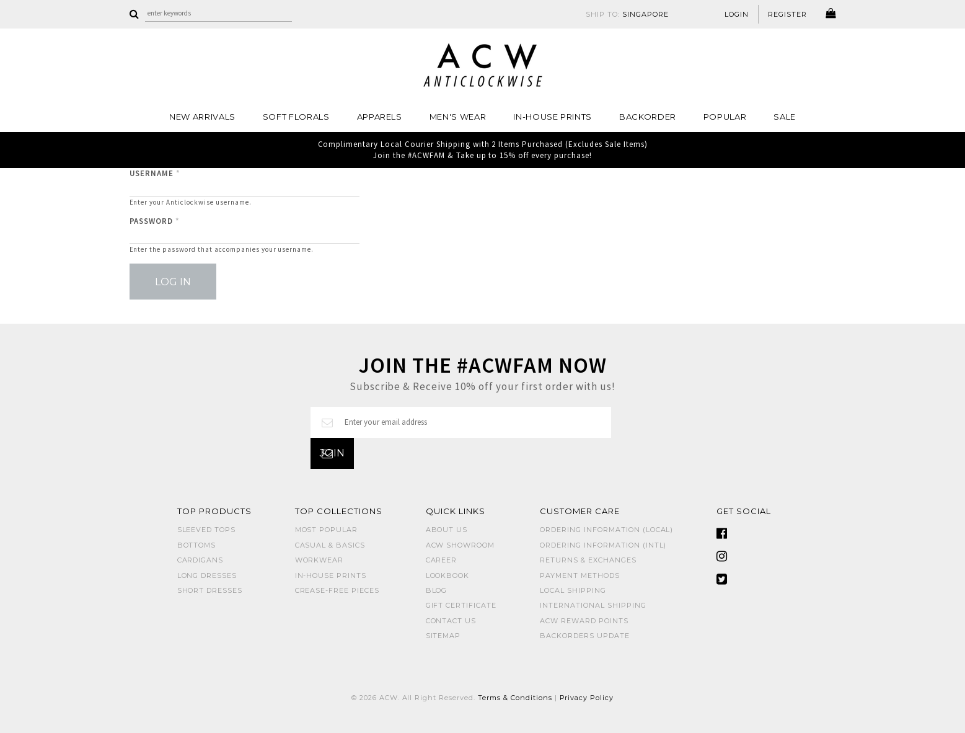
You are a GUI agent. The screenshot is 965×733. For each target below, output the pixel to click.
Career (441, 560)
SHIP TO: (627, 14)
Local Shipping (573, 590)
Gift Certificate (461, 605)
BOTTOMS (196, 545)
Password (155, 221)
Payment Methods (580, 575)
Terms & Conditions (515, 697)
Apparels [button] (379, 117)
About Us (447, 529)
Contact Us (451, 620)
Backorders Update (585, 635)
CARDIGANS (200, 560)
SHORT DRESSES (210, 590)
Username (155, 173)
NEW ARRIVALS (202, 117)
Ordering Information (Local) (606, 529)
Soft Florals (296, 117)
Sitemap (443, 635)
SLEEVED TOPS (206, 529)
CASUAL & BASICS (330, 545)
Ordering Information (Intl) (603, 545)
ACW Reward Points (584, 620)
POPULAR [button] (725, 117)
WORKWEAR (319, 560)
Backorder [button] (647, 117)
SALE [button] (784, 117)
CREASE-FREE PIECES (337, 590)
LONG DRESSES (207, 575)
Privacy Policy (587, 697)
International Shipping (593, 605)
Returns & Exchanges (588, 560)
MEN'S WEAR (458, 117)
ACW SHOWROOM (460, 545)
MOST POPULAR (326, 529)
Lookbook (448, 575)
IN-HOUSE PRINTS (552, 117)
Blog (436, 590)
